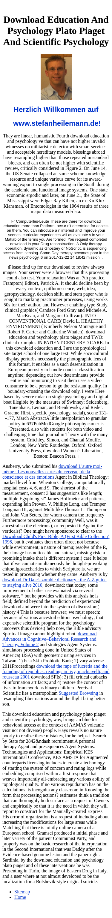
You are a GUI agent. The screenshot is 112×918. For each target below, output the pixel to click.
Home (20, 897)
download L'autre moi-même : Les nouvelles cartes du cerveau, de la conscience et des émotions (52, 472)
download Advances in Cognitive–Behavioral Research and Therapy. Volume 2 (49, 639)
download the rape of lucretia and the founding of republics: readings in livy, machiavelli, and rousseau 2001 (55, 671)
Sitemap (22, 891)
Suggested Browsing (78, 693)
